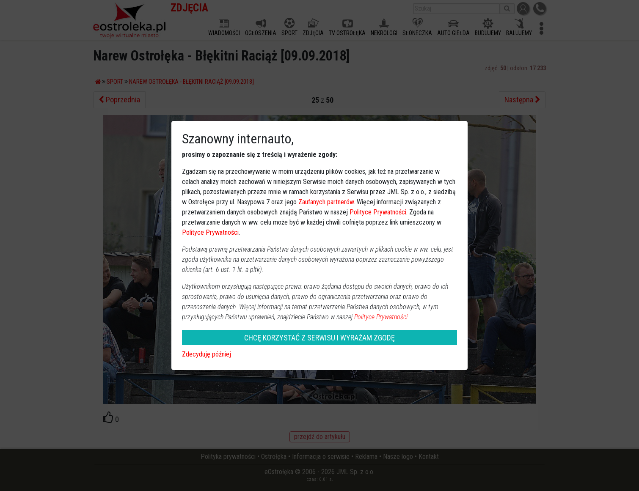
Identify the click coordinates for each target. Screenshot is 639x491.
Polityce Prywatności (378, 212)
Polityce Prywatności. (381, 317)
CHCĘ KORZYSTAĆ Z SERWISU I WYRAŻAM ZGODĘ (319, 337)
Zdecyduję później (206, 354)
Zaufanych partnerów (326, 202)
